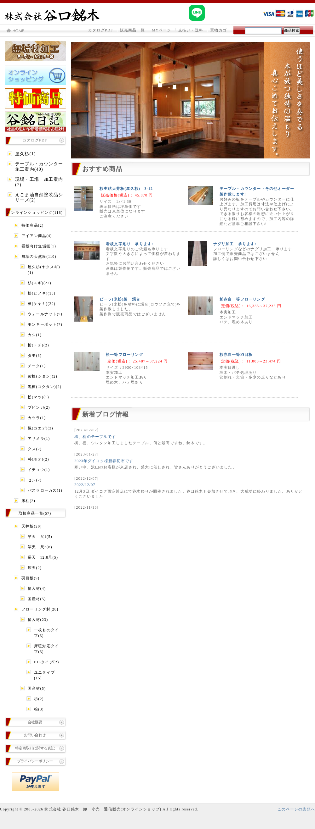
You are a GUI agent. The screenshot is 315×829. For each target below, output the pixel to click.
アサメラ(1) (39, 438)
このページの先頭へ (296, 809)
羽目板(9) (30, 578)
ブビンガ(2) (39, 407)
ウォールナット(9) (45, 314)
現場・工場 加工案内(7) (39, 182)
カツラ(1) (37, 418)
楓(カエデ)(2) (40, 428)
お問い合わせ (34, 735)
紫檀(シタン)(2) (42, 376)
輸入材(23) (38, 619)
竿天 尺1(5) (40, 536)
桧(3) (39, 709)
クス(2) (35, 449)
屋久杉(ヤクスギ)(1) (44, 270)
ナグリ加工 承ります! (234, 244)
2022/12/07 (84, 485)
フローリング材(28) (39, 609)
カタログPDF (100, 30)
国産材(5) (37, 599)
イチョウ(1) (39, 469)
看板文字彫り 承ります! (129, 244)
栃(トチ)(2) (38, 345)
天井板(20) (31, 526)
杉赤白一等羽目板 (236, 354)
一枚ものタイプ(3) (46, 633)
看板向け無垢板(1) (38, 246)
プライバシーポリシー (35, 761)
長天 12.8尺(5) (43, 557)
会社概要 (35, 722)
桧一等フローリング (124, 354)
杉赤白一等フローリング (242, 299)
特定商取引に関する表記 (34, 748)
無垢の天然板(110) (38, 256)
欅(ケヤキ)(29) (41, 303)
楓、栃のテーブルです (95, 436)
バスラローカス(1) (45, 490)
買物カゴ (218, 30)
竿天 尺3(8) (40, 547)
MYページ (161, 30)
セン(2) (35, 480)
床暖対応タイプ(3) (46, 649)
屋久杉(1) (25, 154)
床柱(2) (28, 501)
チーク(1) (37, 366)
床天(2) (35, 568)
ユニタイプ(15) (44, 675)
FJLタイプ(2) (46, 662)
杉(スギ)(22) (39, 283)
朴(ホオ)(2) (38, 459)
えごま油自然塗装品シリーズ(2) (39, 197)
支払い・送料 (190, 30)
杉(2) (39, 699)
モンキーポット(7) (45, 324)
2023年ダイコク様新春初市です (103, 461)
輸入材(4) (37, 588)
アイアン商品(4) (36, 236)
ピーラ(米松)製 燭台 (120, 299)
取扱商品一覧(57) (35, 513)
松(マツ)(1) (38, 397)
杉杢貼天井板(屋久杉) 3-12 (126, 188)
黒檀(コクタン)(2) (44, 386)
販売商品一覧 (132, 30)
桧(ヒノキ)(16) (41, 293)
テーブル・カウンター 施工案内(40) (40, 167)
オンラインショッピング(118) (35, 212)
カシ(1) (35, 335)
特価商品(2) (32, 225)
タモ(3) (35, 355)
